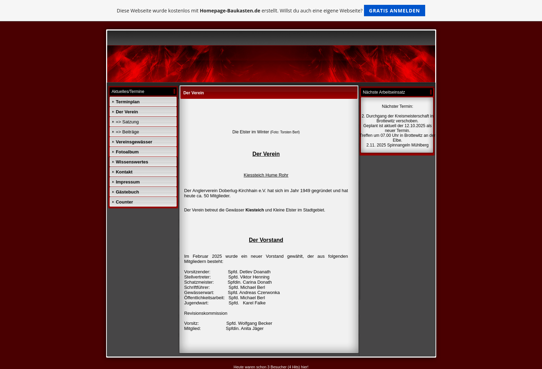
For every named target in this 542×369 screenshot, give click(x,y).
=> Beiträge (127, 131)
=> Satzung (127, 121)
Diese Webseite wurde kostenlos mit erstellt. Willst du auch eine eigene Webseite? (271, 10)
